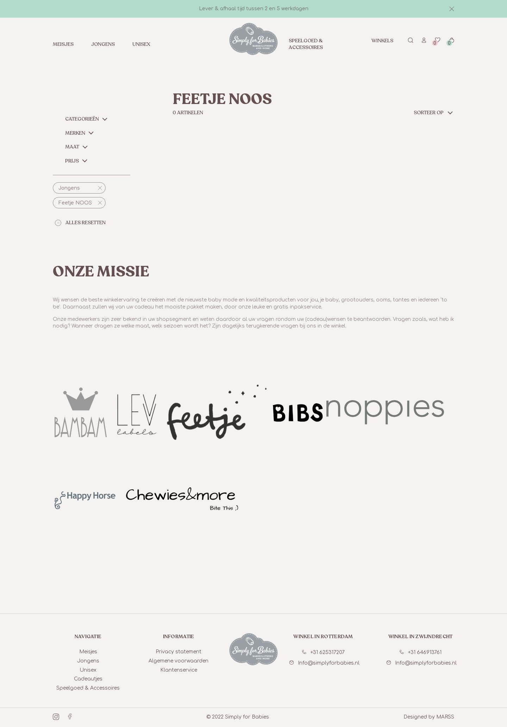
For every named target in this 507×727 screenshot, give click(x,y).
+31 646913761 (421, 652)
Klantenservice (178, 670)
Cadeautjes (88, 679)
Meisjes (63, 44)
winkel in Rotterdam (323, 636)
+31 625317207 (323, 652)
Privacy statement (178, 651)
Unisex (141, 44)
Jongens (103, 44)
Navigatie (88, 636)
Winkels (382, 40)
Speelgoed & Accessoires (306, 44)
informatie (178, 636)
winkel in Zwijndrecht (420, 636)
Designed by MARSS (428, 717)
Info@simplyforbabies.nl (324, 663)
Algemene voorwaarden (178, 661)
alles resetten (80, 222)
